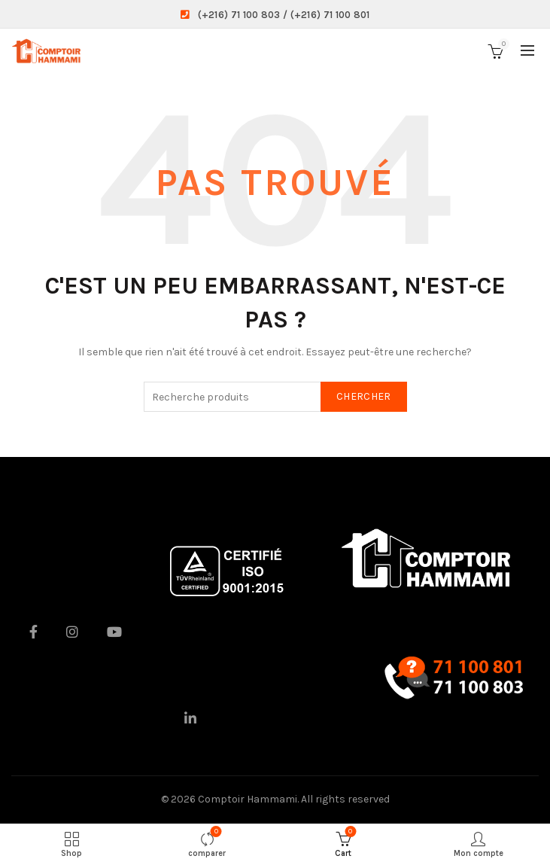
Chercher (363, 396)
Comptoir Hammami (247, 799)
